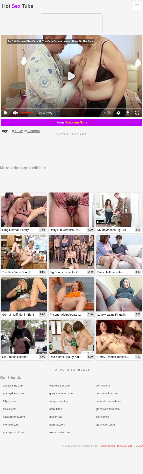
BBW (17, 131)
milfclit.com (9, 409)
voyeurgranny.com (14, 416)
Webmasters (108, 445)
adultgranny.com (13, 385)
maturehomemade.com (109, 401)
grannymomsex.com (61, 393)
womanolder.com (59, 432)
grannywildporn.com (108, 409)
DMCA (139, 445)
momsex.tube (11, 424)
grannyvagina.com (106, 393)
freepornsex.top (58, 401)
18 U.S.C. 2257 (125, 445)
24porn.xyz (9, 401)
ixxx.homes (102, 416)
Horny (71, 122)
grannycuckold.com (14, 432)
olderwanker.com (59, 385)
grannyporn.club (105, 424)
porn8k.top (55, 409)
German (32, 131)
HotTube (17, 6)
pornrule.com (103, 385)
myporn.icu (56, 416)
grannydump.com (13, 393)
